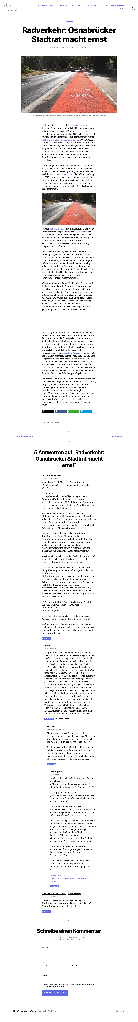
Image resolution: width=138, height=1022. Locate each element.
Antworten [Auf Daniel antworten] (49, 724)
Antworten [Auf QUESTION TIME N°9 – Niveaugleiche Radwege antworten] (46, 917)
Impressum (118, 10)
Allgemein (42, 7)
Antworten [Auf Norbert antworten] (52, 770)
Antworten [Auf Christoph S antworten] (54, 892)
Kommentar (46, 953)
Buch (51, 7)
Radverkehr (92, 7)
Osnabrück (80, 7)
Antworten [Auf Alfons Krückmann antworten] (46, 644)
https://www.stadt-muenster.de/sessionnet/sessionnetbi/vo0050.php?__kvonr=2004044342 (73, 884)
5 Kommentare (84, 51)
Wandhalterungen (118, 7)
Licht (71, 7)
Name (44, 971)
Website (44, 981)
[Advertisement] (70, 327)
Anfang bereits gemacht (66, 177)
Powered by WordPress (49, 1017)
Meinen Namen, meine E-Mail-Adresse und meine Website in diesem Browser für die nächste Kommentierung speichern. (70, 991)
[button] (48, 417)
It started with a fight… (28, 1017)
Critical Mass (60, 7)
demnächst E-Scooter (73, 356)
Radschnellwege (57, 232)
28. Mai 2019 (68, 51)
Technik (104, 7)
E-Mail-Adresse (76, 971)
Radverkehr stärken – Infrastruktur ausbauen (64, 143)
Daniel (57, 51)
